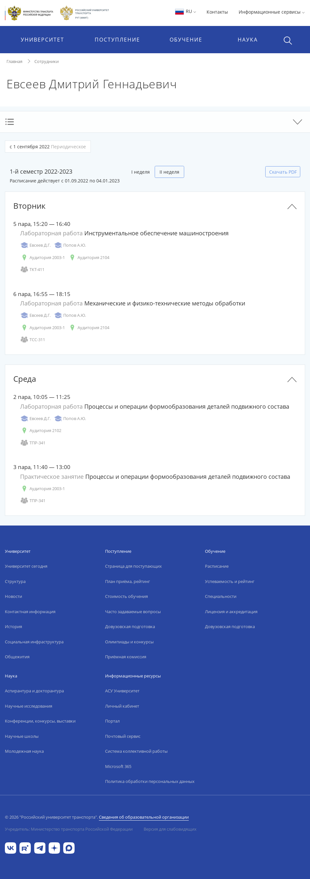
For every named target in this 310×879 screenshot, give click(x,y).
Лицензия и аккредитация (231, 611)
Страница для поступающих (133, 566)
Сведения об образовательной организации (144, 817)
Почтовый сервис (122, 736)
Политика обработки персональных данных (150, 781)
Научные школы (22, 736)
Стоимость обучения (126, 596)
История (13, 626)
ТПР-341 (32, 443)
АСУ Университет (122, 691)
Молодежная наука (24, 751)
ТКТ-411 (32, 269)
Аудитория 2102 (40, 430)
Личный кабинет (122, 706)
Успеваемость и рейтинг (230, 581)
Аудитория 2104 (88, 257)
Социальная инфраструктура (34, 642)
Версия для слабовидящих (170, 829)
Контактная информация (30, 611)
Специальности (220, 596)
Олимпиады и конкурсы (129, 642)
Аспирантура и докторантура (34, 691)
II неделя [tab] (169, 172)
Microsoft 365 (118, 766)
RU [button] (185, 11)
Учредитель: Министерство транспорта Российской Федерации (69, 829)
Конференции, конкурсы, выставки (40, 721)
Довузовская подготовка (130, 626)
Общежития (17, 657)
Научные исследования (28, 706)
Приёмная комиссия (125, 657)
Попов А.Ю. (70, 245)
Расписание (217, 566)
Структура (15, 581)
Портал (112, 721)
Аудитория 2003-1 (42, 257)
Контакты (217, 12)
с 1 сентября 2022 (48, 146)
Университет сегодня (26, 566)
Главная (14, 61)
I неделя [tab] (140, 172)
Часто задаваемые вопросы (133, 611)
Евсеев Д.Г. (35, 245)
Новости (13, 596)
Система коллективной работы (136, 751)
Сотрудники (46, 61)
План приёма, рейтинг (127, 581)
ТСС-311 (32, 340)
